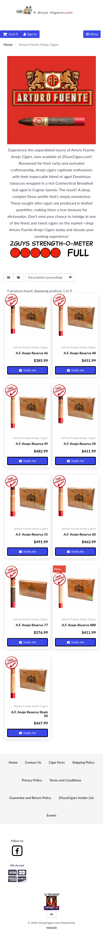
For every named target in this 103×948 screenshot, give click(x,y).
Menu (92, 34)
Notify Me (27, 370)
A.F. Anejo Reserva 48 (80, 353)
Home (8, 44)
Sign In (30, 34)
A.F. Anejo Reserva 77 (32, 625)
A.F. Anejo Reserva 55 (32, 534)
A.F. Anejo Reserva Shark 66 (29, 714)
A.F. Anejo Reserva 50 (80, 444)
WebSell (51, 927)
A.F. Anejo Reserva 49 (32, 444)
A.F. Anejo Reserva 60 (80, 534)
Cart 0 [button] (10, 34)
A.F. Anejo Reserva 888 (79, 625)
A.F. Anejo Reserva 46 (32, 353)
